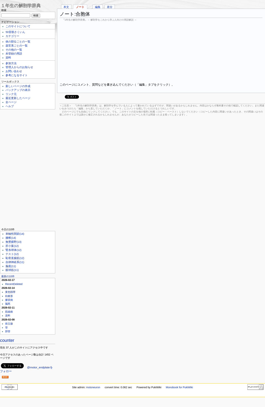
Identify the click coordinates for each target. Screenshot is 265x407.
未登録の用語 (14, 53)
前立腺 (9, 323)
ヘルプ (10, 106)
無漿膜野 (13, 241)
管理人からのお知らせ (19, 67)
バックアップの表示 (18, 90)
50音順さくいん (15, 32)
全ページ (11, 102)
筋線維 (9, 311)
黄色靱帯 (10, 291)
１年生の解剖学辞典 (21, 5)
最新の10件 (8, 276)
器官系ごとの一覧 (17, 45)
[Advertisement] (161, 51)
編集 (97, 6)
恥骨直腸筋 (15, 258)
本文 (66, 6)
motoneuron (93, 387)
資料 (8, 57)
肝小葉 (12, 245)
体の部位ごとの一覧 (18, 41)
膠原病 (9, 299)
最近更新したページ (18, 98)
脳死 (7, 303)
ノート (80, 6)
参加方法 (11, 63)
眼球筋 (12, 270)
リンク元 (11, 94)
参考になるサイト (17, 75)
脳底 (11, 266)
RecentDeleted (13, 284)
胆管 (7, 331)
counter (7, 340)
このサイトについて (18, 26)
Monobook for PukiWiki (179, 387)
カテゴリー (12, 36)
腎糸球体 (13, 250)
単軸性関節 (15, 233)
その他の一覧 (14, 49)
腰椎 (11, 237)
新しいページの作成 (18, 86)
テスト (12, 254)
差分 (109, 6)
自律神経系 (15, 262)
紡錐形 (9, 296)
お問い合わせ (14, 71)
